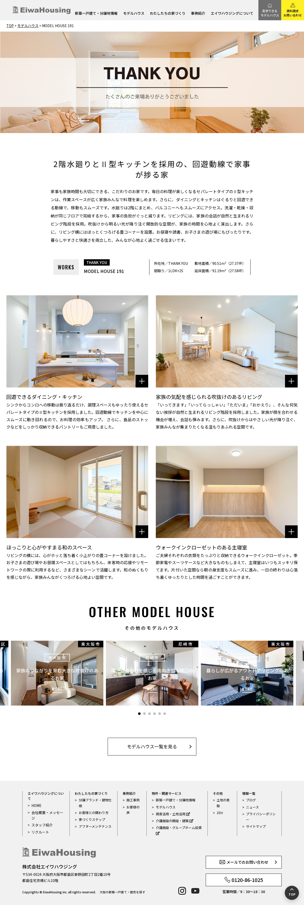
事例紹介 (198, 13)
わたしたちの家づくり (167, 13)
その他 (218, 793)
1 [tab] (139, 713)
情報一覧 (248, 793)
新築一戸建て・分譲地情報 (96, 13)
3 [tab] (149, 713)
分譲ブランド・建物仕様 (95, 803)
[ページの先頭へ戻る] (292, 893)
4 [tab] (154, 713)
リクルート (39, 831)
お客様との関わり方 (93, 812)
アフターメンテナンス (95, 826)
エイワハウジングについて (232, 13)
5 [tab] (159, 713)
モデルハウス (133, 13)
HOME (36, 805)
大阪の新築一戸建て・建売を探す (122, 892)
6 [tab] (164, 713)
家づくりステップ (92, 819)
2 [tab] (144, 713)
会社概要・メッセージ (46, 815)
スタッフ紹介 (41, 824)
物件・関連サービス (166, 793)
